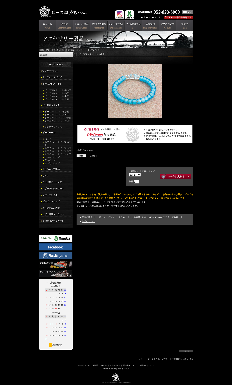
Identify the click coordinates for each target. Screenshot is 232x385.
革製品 (95, 365)
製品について (88, 221)
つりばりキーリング (52, 182)
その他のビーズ (52, 163)
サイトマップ (144, 359)
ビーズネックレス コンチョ (58, 117)
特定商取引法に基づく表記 (182, 359)
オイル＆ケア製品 (51, 169)
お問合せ (143, 365)
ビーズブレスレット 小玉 (57, 93)
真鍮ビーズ (50, 160)
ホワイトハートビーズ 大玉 (58, 154)
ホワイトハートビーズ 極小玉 (58, 143)
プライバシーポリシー (160, 359)
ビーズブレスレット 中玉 (57, 96)
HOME (41, 50)
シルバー (103, 365)
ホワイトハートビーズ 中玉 (58, 151)
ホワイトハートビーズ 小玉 (58, 148)
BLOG (134, 365)
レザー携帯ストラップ (53, 214)
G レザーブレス (50, 71)
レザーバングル (50, 195)
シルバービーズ (52, 157)
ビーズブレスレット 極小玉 (58, 90)
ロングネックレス (53, 127)
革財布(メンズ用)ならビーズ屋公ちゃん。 (64, 11)
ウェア (45, 175)
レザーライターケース (53, 188)
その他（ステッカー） (53, 221)
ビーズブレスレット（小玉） (74, 50)
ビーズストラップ (51, 201)
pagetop (186, 351)
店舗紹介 (126, 365)
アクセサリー (115, 365)
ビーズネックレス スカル (57, 114)
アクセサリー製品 (53, 50)
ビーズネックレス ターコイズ (58, 122)
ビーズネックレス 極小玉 (57, 111)
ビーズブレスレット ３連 (57, 99)
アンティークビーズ (52, 77)
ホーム (80, 365)
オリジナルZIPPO (51, 208)
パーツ (48, 139)
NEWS (87, 365)
